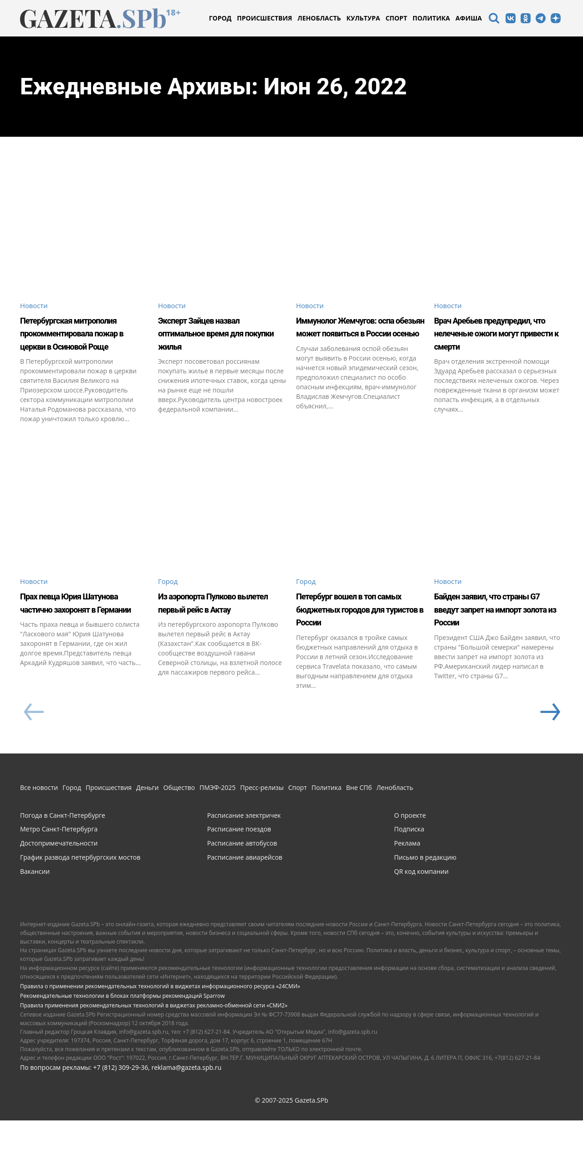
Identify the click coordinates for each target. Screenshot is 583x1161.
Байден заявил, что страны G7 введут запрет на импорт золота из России (484, 642)
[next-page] (549, 753)
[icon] (494, 19)
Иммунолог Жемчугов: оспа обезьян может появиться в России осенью (356, 340)
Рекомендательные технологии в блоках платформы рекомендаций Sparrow (122, 1037)
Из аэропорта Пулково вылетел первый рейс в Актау (219, 636)
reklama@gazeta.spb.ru (186, 1108)
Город (168, 609)
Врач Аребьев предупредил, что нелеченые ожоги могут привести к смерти (497, 340)
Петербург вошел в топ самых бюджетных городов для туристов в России (357, 642)
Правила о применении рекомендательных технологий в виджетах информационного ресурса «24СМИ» (160, 1027)
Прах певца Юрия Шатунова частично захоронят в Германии (77, 636)
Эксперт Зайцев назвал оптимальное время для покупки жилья (221, 333)
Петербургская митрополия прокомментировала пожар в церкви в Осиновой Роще (74, 346)
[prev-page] (33, 753)
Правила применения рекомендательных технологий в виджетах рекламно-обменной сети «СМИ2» (153, 1046)
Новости (35, 306)
